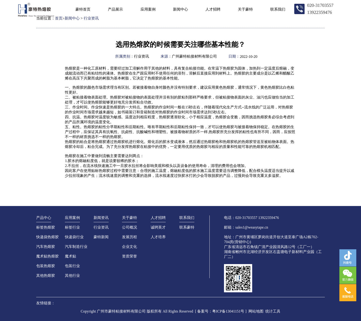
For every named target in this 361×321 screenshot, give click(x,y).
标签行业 (72, 227)
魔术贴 (70, 256)
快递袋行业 (74, 237)
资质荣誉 (129, 256)
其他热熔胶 (45, 275)
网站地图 (255, 311)
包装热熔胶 (45, 266)
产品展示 (115, 9)
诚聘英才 (158, 227)
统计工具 (272, 311)
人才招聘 (212, 9)
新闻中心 (180, 9)
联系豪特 (186, 227)
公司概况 (129, 227)
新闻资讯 (101, 218)
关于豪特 (245, 9)
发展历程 (129, 237)
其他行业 (72, 275)
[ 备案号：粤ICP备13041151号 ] (221, 311)
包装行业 (72, 266)
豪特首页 (82, 9)
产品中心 (43, 218)
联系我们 (277, 9)
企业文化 (129, 247)
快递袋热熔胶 (47, 237)
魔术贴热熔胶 (47, 256)
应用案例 (148, 9)
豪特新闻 (101, 237)
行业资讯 (101, 227)
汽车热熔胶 (45, 247)
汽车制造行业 (76, 247)
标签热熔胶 (45, 227)
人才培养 (158, 237)
